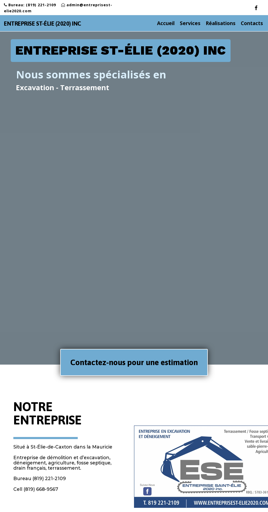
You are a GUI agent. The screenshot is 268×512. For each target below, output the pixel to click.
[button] (134, 362)
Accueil (168, 23)
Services (193, 23)
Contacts (252, 23)
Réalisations (221, 23)
